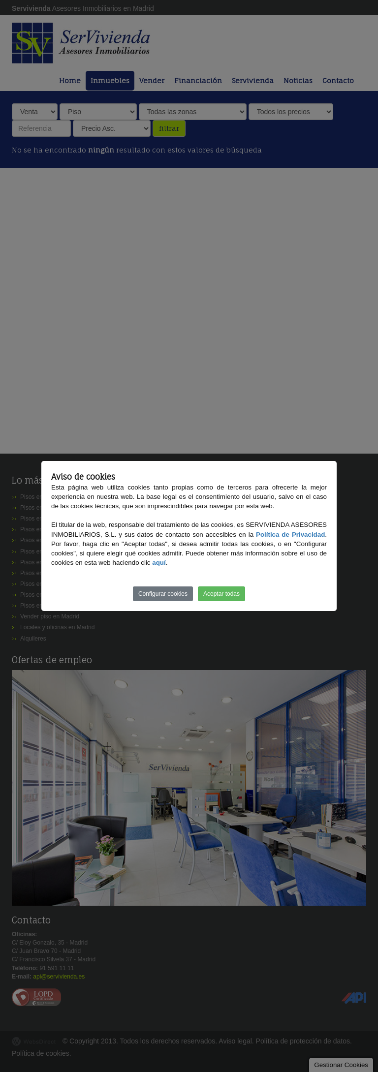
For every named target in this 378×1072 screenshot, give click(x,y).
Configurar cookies (163, 593)
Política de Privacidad (290, 534)
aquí (158, 562)
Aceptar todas (221, 593)
